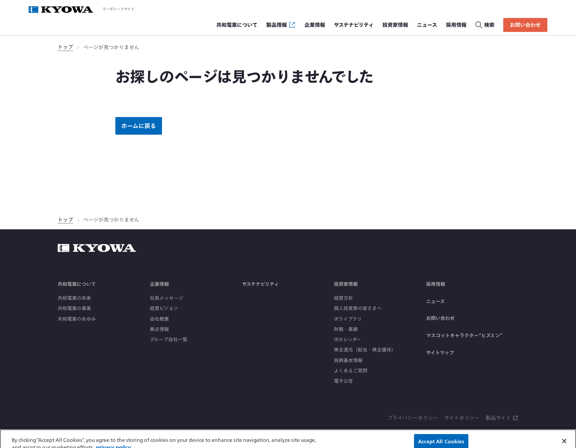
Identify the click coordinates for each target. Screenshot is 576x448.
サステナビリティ (260, 284)
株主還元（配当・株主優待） (365, 349)
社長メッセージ (166, 298)
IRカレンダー (347, 339)
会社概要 (159, 319)
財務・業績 (346, 329)
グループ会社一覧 (168, 339)
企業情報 (159, 284)
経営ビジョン (164, 308)
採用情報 (435, 284)
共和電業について (77, 284)
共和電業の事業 (74, 308)
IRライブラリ (348, 319)
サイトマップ (440, 352)
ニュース (435, 301)
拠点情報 (159, 329)
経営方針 (343, 298)
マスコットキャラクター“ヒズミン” (464, 335)
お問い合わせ (440, 318)
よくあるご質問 (350, 370)
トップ (65, 47)
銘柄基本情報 (348, 360)
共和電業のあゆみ (77, 319)
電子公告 (343, 381)
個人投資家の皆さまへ (358, 308)
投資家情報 (346, 284)
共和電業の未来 (74, 298)
